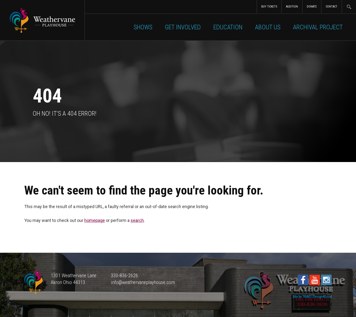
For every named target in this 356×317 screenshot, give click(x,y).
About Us (267, 27)
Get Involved (183, 27)
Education (227, 27)
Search (349, 6)
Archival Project (318, 27)
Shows (143, 27)
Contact (331, 6)
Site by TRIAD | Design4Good (312, 297)
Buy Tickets (269, 6)
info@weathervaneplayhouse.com (143, 282)
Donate (312, 6)
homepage (94, 220)
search (137, 220)
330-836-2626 (124, 275)
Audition (292, 6)
